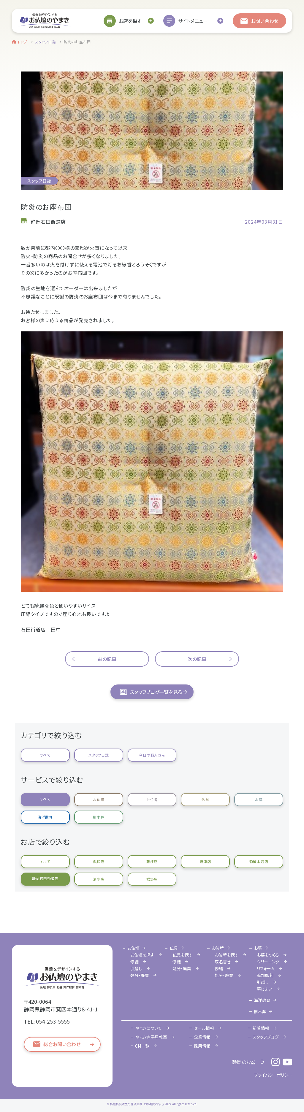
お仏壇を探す (142, 955)
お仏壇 (98, 799)
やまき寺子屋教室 (151, 1037)
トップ (23, 41)
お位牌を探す (227, 955)
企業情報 (202, 1037)
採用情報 (202, 1046)
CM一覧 (142, 1046)
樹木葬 (98, 816)
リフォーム (266, 968)
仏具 (205, 799)
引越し (136, 968)
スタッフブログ (265, 1037)
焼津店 (205, 861)
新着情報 (261, 1028)
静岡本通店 (258, 861)
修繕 (134, 962)
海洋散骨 (45, 816)
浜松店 (98, 861)
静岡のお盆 (243, 1061)
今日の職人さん (152, 754)
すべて (45, 754)
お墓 (259, 799)
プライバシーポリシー (273, 1075)
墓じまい (264, 989)
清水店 (98, 878)
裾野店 (152, 878)
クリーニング (268, 962)
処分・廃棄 (139, 975)
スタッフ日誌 (45, 41)
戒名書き (223, 962)
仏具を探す (182, 955)
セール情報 (204, 1028)
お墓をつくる (268, 955)
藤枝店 (152, 861)
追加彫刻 (265, 975)
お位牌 (152, 799)
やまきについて (148, 1028)
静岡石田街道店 (45, 878)
